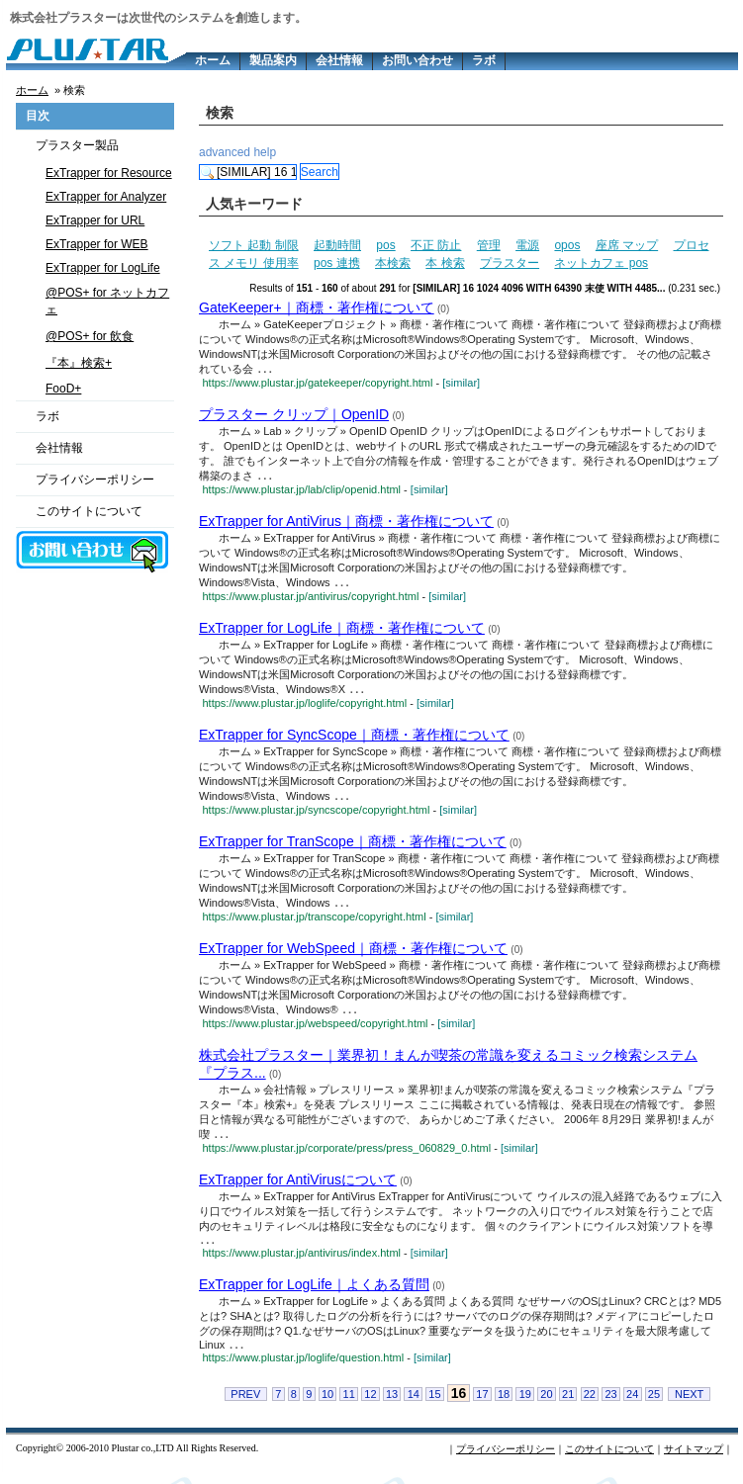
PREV (245, 1406)
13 (392, 1406)
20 (546, 1406)
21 (568, 1406)
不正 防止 (436, 245)
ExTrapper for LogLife (103, 268)
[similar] (461, 384)
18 (504, 1406)
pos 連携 (337, 263)
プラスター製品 (77, 145)
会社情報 (339, 60)
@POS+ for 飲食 (90, 336)
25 (654, 1406)
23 (610, 1406)
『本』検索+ (79, 363)
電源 (527, 245)
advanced (224, 152)
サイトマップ (693, 1460)
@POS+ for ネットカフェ (107, 301)
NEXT (689, 1406)
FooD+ (63, 388)
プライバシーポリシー (95, 479)
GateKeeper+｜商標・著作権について (316, 307)
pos (385, 245)
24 (632, 1406)
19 (525, 1406)
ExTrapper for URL (95, 220)
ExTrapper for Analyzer (106, 197)
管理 (489, 245)
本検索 (393, 263)
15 (434, 1406)
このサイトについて (89, 511)
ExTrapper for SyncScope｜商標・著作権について (354, 738)
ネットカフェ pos (601, 263)
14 (413, 1406)
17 (482, 1406)
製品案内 (273, 60)
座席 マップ (627, 245)
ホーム (213, 60)
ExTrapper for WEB (97, 244)
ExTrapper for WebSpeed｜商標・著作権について (353, 954)
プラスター (509, 263)
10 (327, 1406)
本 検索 (444, 263)
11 (349, 1406)
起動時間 (337, 245)
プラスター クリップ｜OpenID (294, 415)
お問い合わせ (417, 60)
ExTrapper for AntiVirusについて (298, 1187)
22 (590, 1406)
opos (567, 245)
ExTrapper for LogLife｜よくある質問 (314, 1294)
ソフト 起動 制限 (254, 245)
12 (370, 1406)
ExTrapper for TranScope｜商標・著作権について (353, 846)
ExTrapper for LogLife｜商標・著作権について (342, 631)
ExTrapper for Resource (109, 173)
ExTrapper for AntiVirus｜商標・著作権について (346, 523)
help (264, 152)
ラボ (484, 60)
